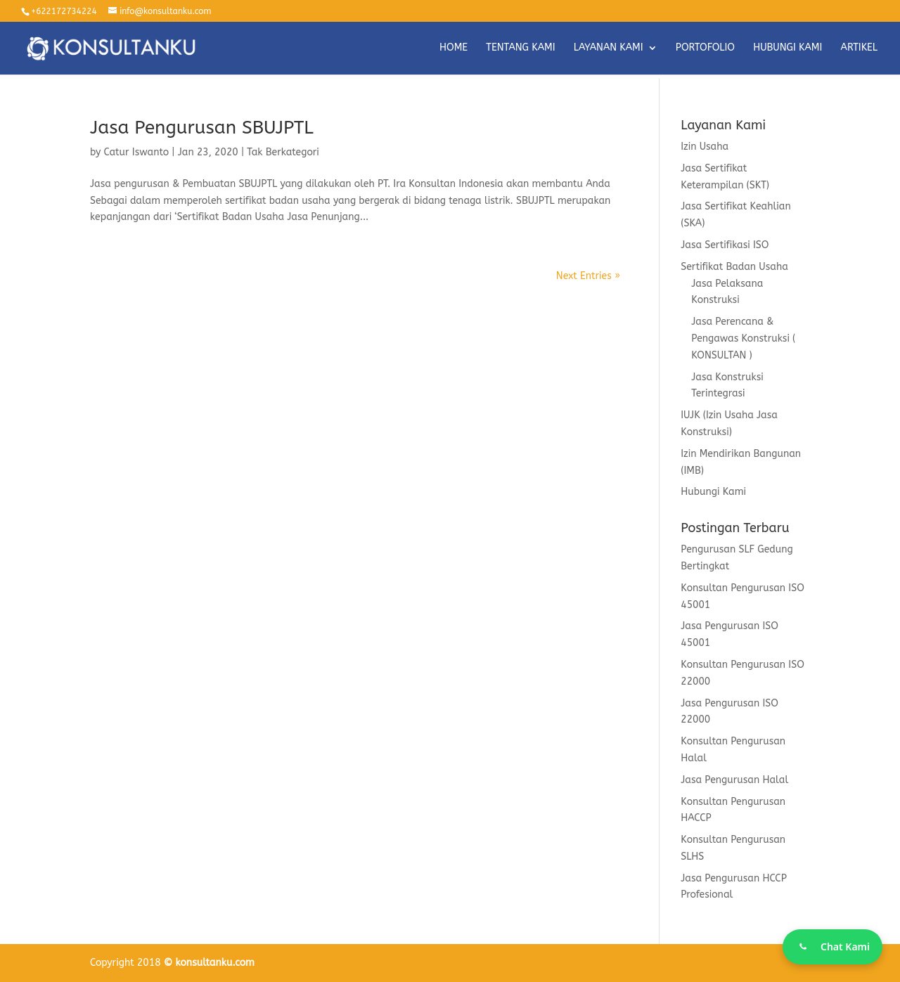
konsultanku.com (215, 963)
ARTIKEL (859, 48)
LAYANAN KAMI (608, 48)
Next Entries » (588, 276)
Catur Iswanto (136, 152)
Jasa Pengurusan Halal (734, 780)
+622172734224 (64, 11)
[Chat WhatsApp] (832, 946)
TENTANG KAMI (520, 48)
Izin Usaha (704, 147)
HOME (453, 48)
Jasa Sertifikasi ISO (725, 245)
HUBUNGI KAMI (787, 48)
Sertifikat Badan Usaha (734, 267)
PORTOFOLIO (705, 48)
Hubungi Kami (713, 492)
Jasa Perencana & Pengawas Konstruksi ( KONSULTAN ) (743, 338)
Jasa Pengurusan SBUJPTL (202, 127)
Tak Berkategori (283, 152)
